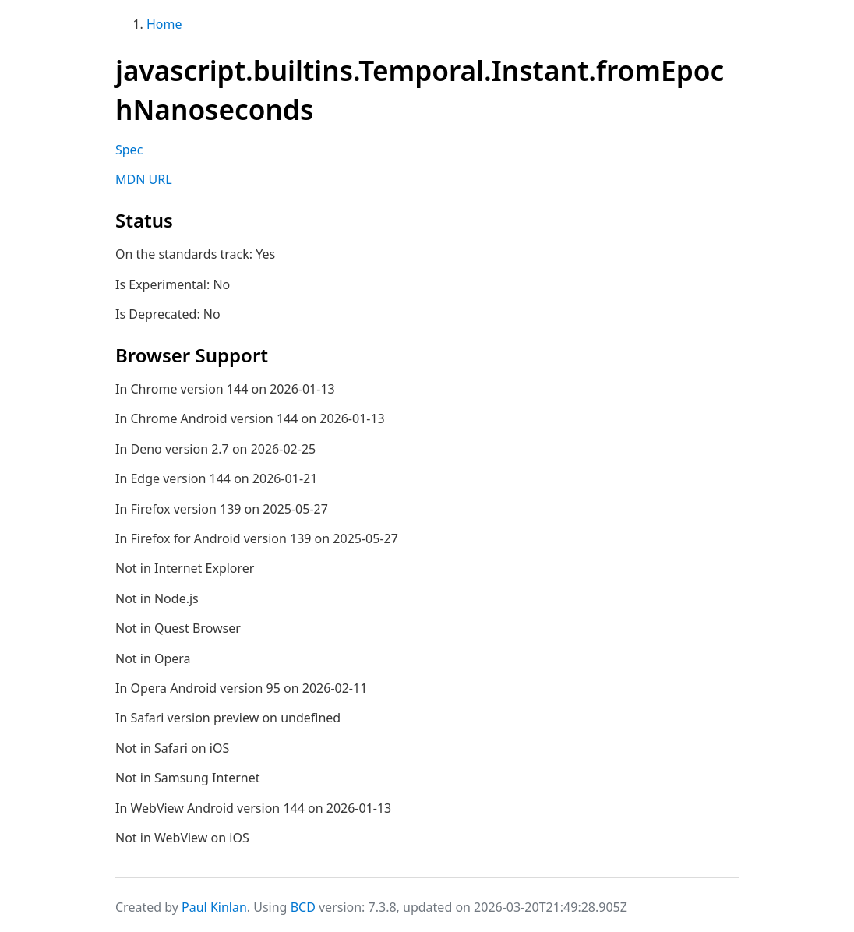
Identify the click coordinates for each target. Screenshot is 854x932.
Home (164, 24)
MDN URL (143, 179)
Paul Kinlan (214, 907)
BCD (303, 907)
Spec (129, 149)
